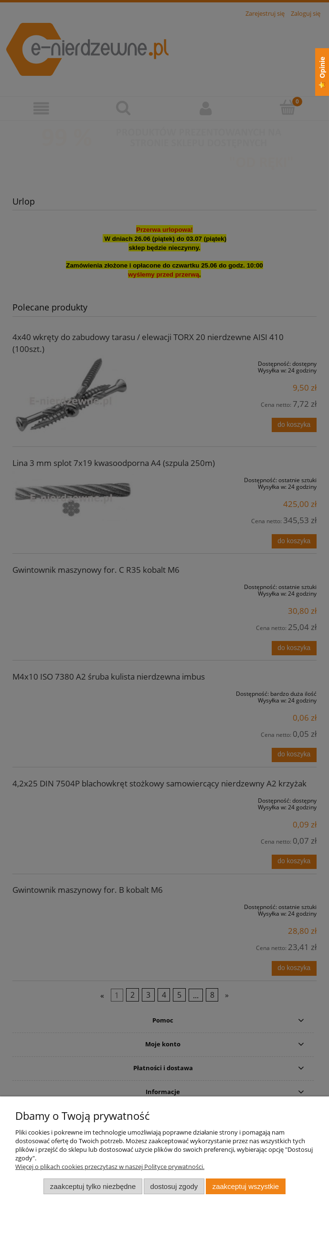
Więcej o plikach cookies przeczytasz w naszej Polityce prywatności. (109, 1166)
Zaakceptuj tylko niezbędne (93, 1186)
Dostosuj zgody (174, 1186)
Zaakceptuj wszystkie (245, 1186)
